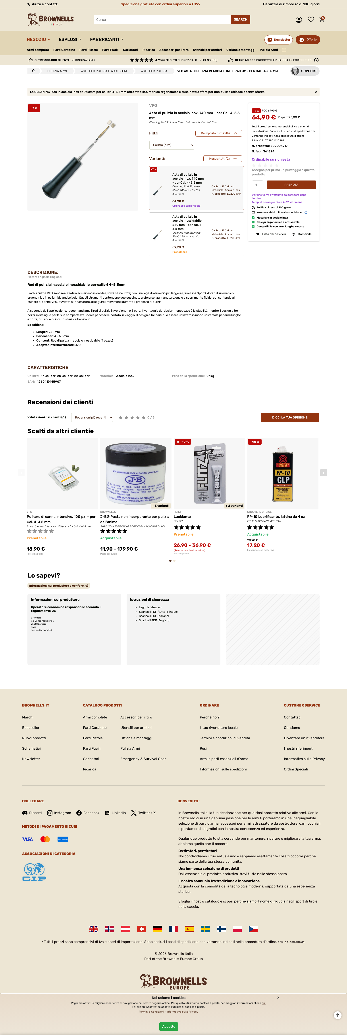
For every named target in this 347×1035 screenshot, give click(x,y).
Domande (302, 234)
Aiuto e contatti (42, 4)
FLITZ (177, 511)
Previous (21, 472)
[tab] (58, 586)
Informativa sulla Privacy (304, 759)
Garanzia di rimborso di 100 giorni (291, 4)
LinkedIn (115, 813)
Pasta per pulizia (108, 554)
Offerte (312, 39)
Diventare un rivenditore (304, 738)
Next (323, 472)
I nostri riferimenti (298, 748)
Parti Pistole (88, 50)
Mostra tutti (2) (219, 159)
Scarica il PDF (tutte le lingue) (158, 611)
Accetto (168, 1026)
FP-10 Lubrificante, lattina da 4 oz (276, 517)
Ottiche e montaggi (240, 50)
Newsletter (31, 759)
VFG (153, 105)
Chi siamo (292, 728)
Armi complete (38, 50)
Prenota (291, 185)
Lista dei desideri (312, 20)
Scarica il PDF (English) (154, 620)
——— (284, 49)
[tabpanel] (62, 496)
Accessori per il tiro (174, 50)
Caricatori (130, 50)
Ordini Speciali (296, 769)
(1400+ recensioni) (186, 60)
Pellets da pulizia (35, 554)
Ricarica (149, 50)
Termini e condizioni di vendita (225, 738)
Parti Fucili (110, 50)
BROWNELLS (108, 511)
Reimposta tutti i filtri (215, 133)
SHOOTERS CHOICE (259, 511)
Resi (203, 748)
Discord (32, 813)
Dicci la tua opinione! (290, 417)
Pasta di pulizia (181, 553)
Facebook (87, 813)
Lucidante (182, 517)
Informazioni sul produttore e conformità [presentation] (59, 585)
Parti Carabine (64, 50)
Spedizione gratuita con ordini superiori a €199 (160, 4)
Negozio (36, 39)
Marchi (27, 717)
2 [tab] (176, 562)
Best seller (30, 728)
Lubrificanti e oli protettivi (260, 550)
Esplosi (68, 39)
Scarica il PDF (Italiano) (154, 616)
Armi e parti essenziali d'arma (224, 759)
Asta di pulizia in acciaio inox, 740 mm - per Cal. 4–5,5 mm (188, 184)
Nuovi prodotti (34, 738)
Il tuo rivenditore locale (219, 728)
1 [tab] (171, 562)
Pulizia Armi (269, 50)
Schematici (31, 748)
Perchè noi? (210, 717)
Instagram (59, 813)
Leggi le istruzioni (150, 607)
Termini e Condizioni (151, 1011)
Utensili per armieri (207, 50)
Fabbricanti (104, 39)
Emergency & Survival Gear (143, 759)
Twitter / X (143, 813)
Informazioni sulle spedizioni (223, 769)
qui (264, 1003)
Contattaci (292, 717)
